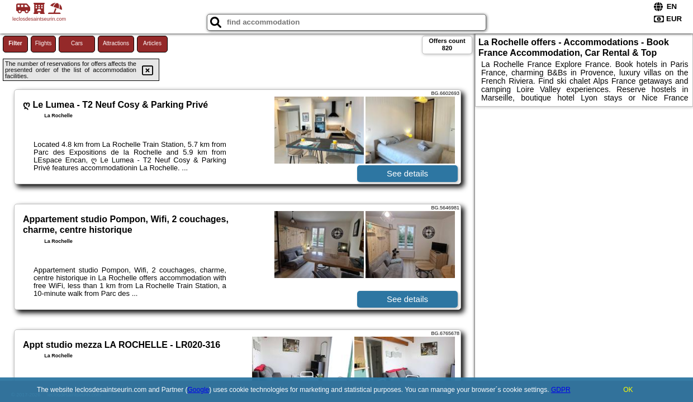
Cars (77, 43)
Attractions (116, 43)
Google (199, 390)
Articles (152, 43)
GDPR (561, 390)
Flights (43, 43)
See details (407, 173)
